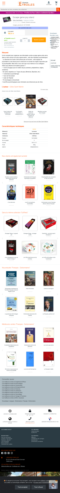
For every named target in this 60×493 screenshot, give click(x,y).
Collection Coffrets (29, 20)
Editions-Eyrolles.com (6, 466)
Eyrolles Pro (34, 432)
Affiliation (33, 437)
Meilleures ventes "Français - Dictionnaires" (18, 324)
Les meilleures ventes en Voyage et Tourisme (14, 396)
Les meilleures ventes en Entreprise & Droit (13, 387)
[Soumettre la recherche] (58, 9)
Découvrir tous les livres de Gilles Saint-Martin (36, 121)
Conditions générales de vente (16, 470)
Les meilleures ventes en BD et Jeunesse (13, 398)
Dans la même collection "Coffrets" (15, 213)
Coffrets (34, 135)
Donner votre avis (30, 22)
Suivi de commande (6, 437)
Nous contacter (5, 442)
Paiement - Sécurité (5, 440)
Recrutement (34, 440)
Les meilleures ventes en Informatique (12, 383)
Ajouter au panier (39, 40)
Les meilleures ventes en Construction (12, 385)
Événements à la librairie (37, 441)
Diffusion (23, 466)
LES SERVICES (34, 435)
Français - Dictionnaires (29, 401)
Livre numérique (5, 441)
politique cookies (45, 480)
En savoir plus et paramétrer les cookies (45, 482)
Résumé (53, 60)
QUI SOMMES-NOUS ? (6, 429)
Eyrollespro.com (16, 466)
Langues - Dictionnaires (16, 401)
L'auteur (53, 63)
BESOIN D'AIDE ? (5, 435)
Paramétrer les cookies (6, 444)
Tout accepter (23, 487)
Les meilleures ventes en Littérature (11, 390)
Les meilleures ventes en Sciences (11, 389)
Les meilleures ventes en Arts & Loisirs (12, 392)
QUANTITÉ (25, 38)
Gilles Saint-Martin (18, 20)
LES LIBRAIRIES (35, 429)
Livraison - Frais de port (6, 438)
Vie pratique (5, 401)
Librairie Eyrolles (35, 431)
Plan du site (26, 470)
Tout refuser (38, 487)
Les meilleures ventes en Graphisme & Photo (14, 381)
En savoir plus (44, 89)
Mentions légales (5, 470)
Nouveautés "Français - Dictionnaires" (16, 268)
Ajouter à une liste (25, 28)
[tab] (13, 32)
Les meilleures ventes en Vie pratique (12, 394)
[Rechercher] (28, 9)
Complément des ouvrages (37, 438)
